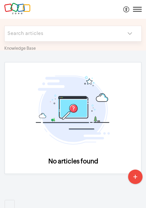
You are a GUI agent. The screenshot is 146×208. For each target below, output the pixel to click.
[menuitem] (126, 9)
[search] (61, 33)
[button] (126, 9)
